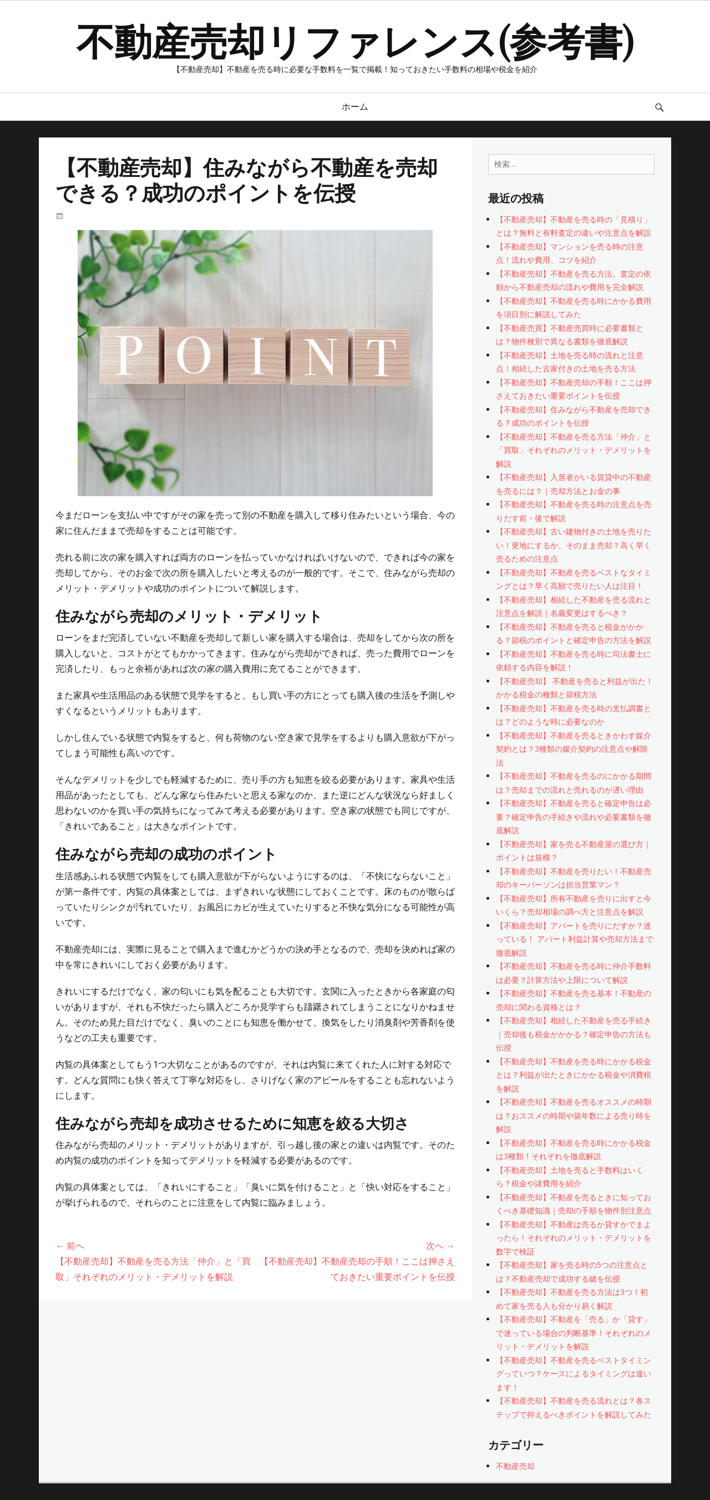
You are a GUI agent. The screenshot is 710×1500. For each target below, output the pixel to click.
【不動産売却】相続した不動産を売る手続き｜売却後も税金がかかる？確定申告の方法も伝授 (573, 1034)
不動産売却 (515, 1466)
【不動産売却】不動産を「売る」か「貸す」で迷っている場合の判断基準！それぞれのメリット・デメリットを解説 (573, 1332)
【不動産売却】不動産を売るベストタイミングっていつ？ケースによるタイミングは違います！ (573, 1373)
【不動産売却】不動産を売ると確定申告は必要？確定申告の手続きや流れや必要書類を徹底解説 (573, 816)
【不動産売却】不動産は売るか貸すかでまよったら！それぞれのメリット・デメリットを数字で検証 (573, 1238)
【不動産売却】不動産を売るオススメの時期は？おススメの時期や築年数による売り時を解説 (573, 1115)
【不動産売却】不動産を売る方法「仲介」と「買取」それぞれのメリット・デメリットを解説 (573, 450)
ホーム (355, 106)
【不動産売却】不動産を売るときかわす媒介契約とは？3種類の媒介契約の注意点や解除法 (573, 749)
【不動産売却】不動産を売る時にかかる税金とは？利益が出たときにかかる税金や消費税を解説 (573, 1075)
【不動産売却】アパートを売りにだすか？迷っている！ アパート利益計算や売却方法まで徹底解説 (574, 939)
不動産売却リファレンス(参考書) (355, 39)
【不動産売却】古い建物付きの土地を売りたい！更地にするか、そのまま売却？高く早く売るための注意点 (573, 545)
